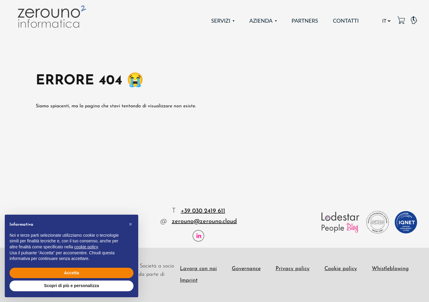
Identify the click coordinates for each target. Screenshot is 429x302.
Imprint (189, 280)
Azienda (261, 20)
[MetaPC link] (401, 20)
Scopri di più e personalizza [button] (71, 285)
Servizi (220, 20)
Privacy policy (293, 269)
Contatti (346, 20)
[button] (130, 224)
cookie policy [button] (86, 246)
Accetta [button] (71, 272)
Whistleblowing (390, 269)
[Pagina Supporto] (414, 20)
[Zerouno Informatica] (50, 17)
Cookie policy (340, 269)
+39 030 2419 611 (203, 211)
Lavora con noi (198, 269)
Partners (305, 20)
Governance (246, 269)
